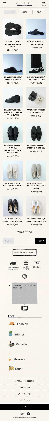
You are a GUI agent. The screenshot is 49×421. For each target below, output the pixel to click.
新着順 (39, 12)
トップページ (24, 400)
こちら (23, 285)
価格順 (24, 12)
